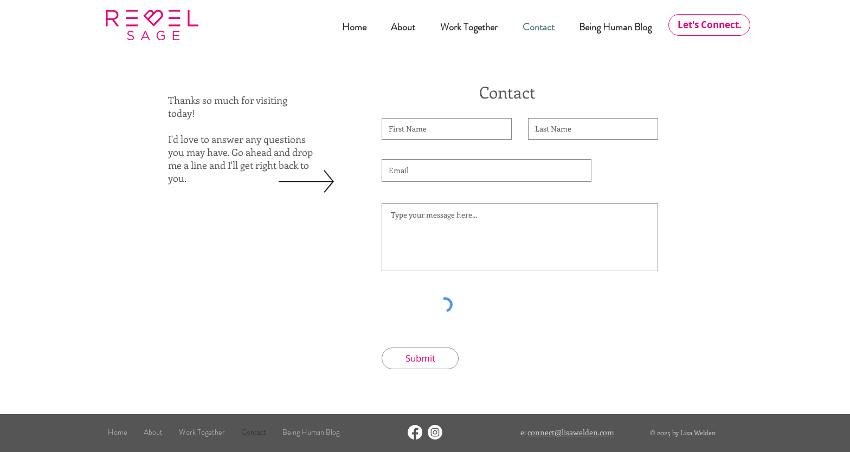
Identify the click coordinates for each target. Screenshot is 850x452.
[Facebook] (415, 432)
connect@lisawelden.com (570, 432)
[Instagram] (435, 432)
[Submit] (420, 358)
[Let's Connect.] (709, 25)
